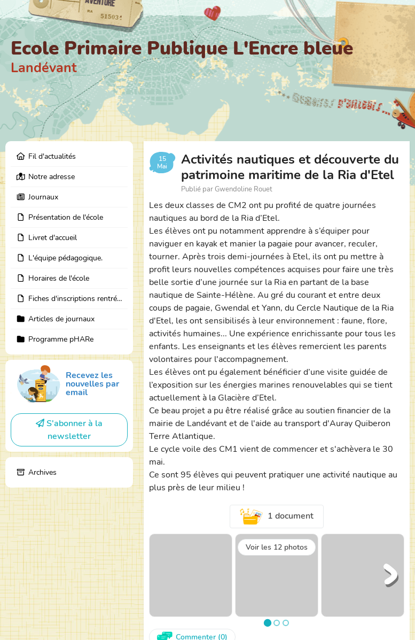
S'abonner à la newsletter (69, 430)
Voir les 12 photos (277, 547)
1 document (277, 516)
